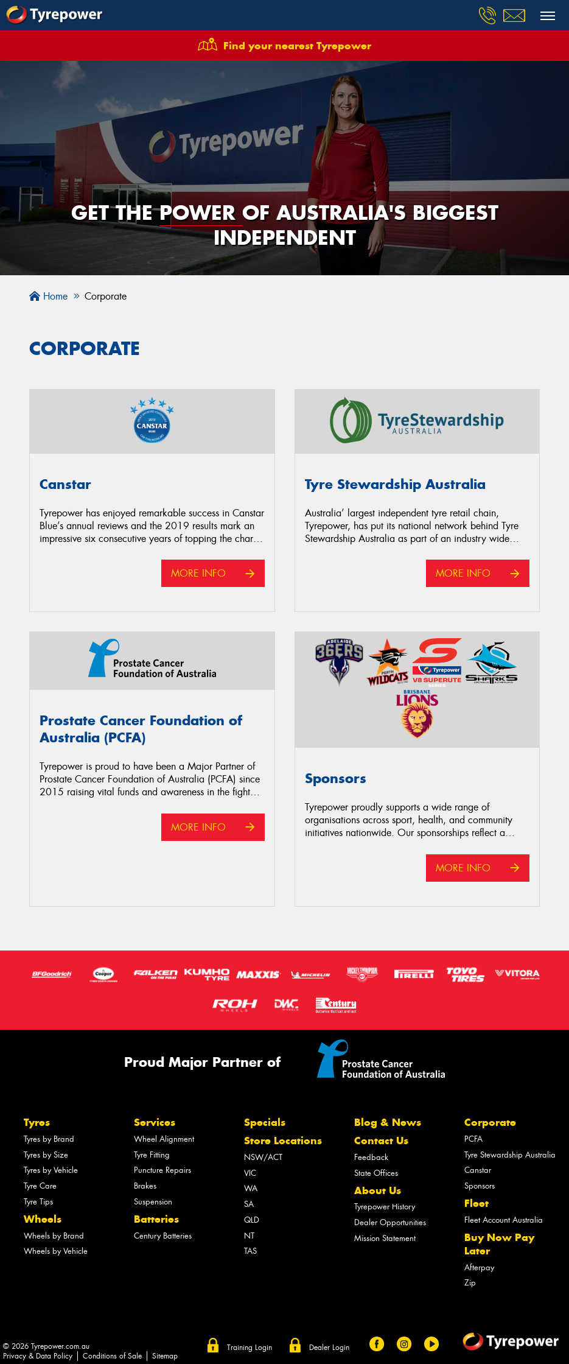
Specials (264, 1122)
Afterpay (479, 1267)
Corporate (490, 1122)
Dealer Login (329, 1347)
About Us (377, 1190)
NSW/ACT (263, 1157)
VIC (250, 1173)
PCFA (473, 1139)
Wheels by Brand (54, 1236)
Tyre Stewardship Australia (510, 1155)
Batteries (156, 1219)
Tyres (37, 1122)
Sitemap (165, 1356)
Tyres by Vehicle (51, 1170)
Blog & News (387, 1122)
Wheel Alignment (164, 1139)
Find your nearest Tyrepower (297, 45)
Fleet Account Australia (503, 1220)
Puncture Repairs (162, 1170)
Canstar (477, 1170)
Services (154, 1122)
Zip (470, 1283)
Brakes (145, 1186)
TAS (250, 1251)
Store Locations (283, 1140)
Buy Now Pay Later (499, 1244)
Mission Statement (385, 1238)
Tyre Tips (38, 1202)
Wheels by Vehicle (56, 1251)
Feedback (371, 1157)
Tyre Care (40, 1186)
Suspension (153, 1202)
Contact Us (381, 1140)
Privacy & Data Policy (37, 1356)
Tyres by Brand (49, 1139)
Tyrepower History (384, 1206)
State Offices (376, 1173)
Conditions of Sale (112, 1356)
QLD (251, 1220)
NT (249, 1236)
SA (249, 1204)
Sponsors (479, 1186)
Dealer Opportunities (390, 1222)
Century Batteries (163, 1236)
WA (250, 1188)
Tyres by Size (46, 1155)
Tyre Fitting (152, 1155)
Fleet (476, 1203)
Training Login (249, 1347)
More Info (198, 573)
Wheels (42, 1219)
